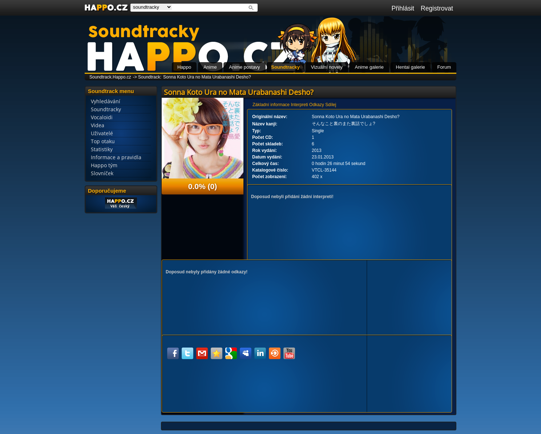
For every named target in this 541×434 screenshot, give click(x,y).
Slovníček (102, 173)
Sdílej (330, 104)
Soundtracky (285, 67)
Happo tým (104, 165)
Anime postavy (244, 67)
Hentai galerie (410, 67)
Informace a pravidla (116, 157)
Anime (210, 67)
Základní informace (271, 104)
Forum (444, 67)
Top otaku (103, 141)
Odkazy (316, 104)
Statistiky (102, 149)
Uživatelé (102, 133)
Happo (184, 67)
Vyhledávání (105, 101)
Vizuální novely (327, 67)
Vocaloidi (102, 117)
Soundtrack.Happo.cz (110, 77)
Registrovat (437, 8)
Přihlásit (402, 8)
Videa (97, 125)
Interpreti (299, 104)
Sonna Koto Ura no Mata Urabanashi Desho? (207, 77)
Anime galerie (369, 67)
